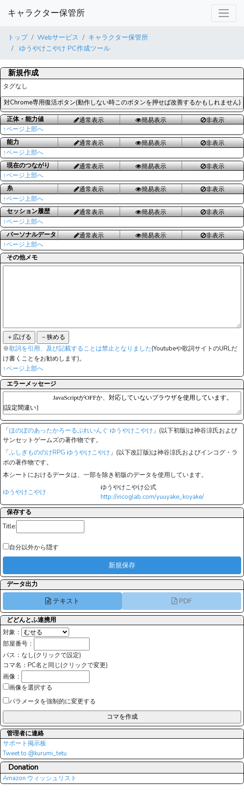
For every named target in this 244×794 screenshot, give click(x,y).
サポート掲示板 (24, 743)
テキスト (62, 601)
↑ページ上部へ (23, 129)
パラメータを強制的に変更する (49, 701)
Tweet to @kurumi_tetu (35, 753)
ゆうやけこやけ (24, 492)
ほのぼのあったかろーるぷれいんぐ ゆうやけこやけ (81, 430)
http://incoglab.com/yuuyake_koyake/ (152, 497)
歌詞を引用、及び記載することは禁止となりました (80, 348)
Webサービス (58, 37)
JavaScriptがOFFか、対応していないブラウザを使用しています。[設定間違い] (122, 403)
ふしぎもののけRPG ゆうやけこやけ (59, 452)
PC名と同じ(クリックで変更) (68, 665)
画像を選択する (27, 687)
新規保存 (122, 565)
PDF (182, 601)
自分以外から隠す (31, 547)
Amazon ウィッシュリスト (40, 778)
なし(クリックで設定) (51, 655)
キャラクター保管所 (46, 13)
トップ (18, 37)
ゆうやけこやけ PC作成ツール (63, 48)
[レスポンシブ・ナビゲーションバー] (223, 13)
